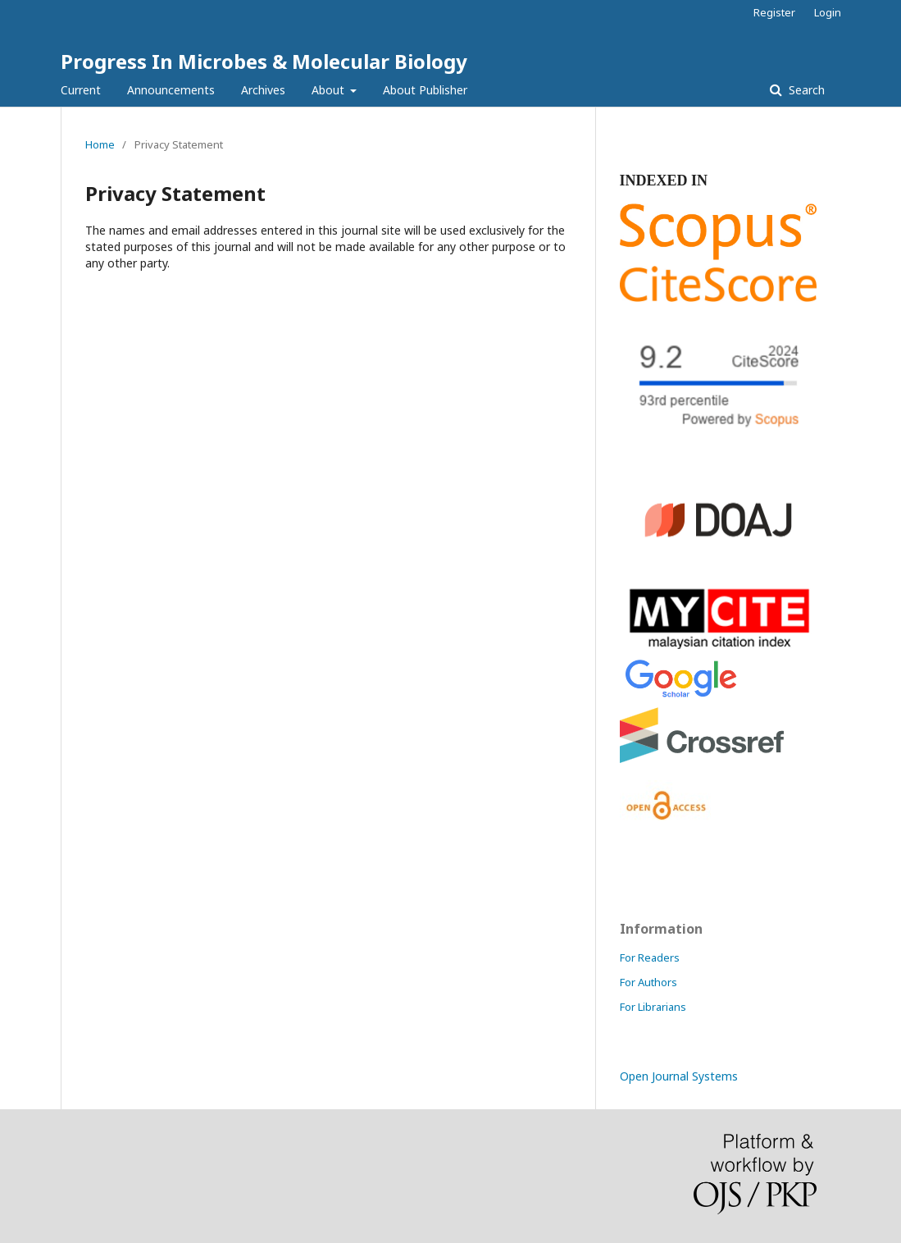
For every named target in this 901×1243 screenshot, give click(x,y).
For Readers (650, 957)
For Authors (648, 982)
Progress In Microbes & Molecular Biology (264, 61)
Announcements (171, 90)
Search (805, 90)
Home (100, 144)
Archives (263, 90)
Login (827, 12)
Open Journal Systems (679, 1076)
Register (774, 12)
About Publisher (425, 90)
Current (81, 90)
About (330, 90)
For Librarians (653, 1006)
